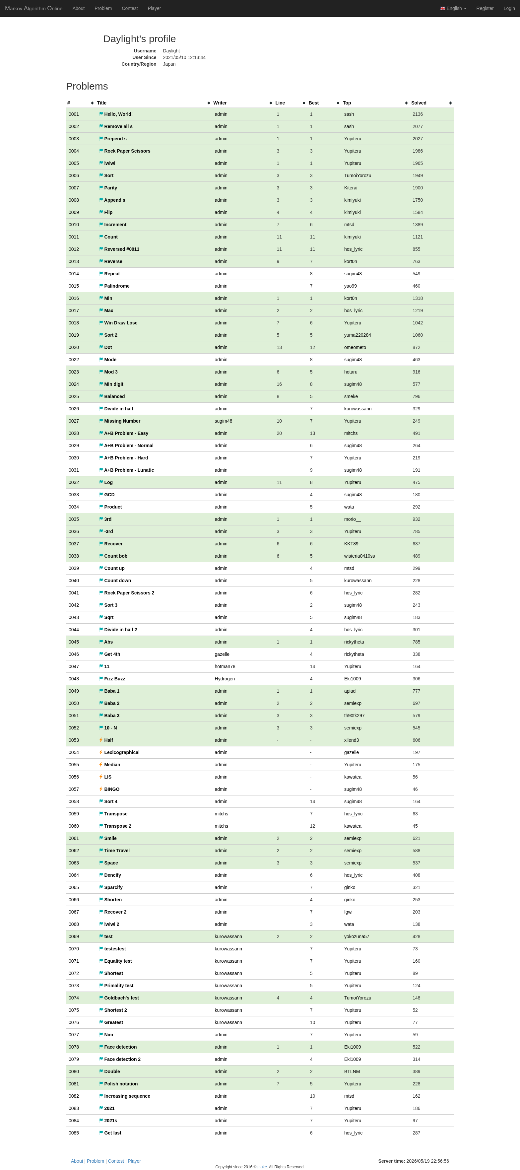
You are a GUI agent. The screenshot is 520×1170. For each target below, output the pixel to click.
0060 (74, 826)
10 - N (107, 727)
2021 (106, 1108)
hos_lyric (353, 249)
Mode (107, 359)
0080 (74, 1071)
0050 (74, 703)
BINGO (109, 789)
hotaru (351, 372)
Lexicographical (119, 752)
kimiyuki (352, 200)
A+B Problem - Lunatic (126, 470)
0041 (74, 592)
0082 (74, 1096)
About (79, 8)
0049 (74, 691)
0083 (74, 1108)
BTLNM (352, 1071)
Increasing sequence (124, 1096)
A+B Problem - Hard (123, 457)
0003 (74, 138)
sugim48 (353, 273)
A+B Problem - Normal (126, 445)
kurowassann (358, 408)
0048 (74, 678)
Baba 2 (109, 703)
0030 (74, 457)
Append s (111, 200)
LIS (105, 777)
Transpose (113, 813)
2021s (107, 1120)
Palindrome (114, 286)
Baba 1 (109, 691)
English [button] (453, 8)
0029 (74, 445)
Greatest (110, 1022)
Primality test (116, 985)
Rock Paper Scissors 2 (126, 592)
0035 (74, 519)
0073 (74, 985)
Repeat (109, 273)
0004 (74, 151)
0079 (74, 1059)
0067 (74, 912)
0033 (74, 494)
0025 (74, 396)
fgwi (348, 912)
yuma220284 (357, 335)
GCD (106, 494)
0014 (74, 273)
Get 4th (109, 654)
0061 (74, 838)
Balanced (111, 396)
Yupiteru (352, 138)
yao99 (350, 286)
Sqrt (106, 617)
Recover (110, 543)
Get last (109, 1133)
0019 (74, 335)
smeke (351, 396)
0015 (74, 286)
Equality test (115, 961)
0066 (74, 899)
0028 (74, 433)
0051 (74, 715)
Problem (103, 8)
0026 (74, 408)
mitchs (351, 433)
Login (509, 8)
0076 (74, 1022)
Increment (112, 224)
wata (349, 507)
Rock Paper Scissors (124, 151)
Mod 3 (108, 372)
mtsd (349, 224)
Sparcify (110, 887)
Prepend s (112, 138)
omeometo (355, 347)
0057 (74, 789)
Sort (106, 175)
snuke (261, 1167)
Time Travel (114, 850)
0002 (74, 126)
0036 (74, 531)
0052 (74, 727)
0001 (74, 114)
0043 (74, 617)
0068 (74, 924)
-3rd (105, 531)
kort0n (350, 261)
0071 (74, 961)
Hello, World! (115, 114)
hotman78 (225, 666)
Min (105, 298)
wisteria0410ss (359, 556)
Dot (105, 347)
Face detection (117, 1047)
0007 (74, 187)
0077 (74, 1034)
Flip (105, 212)
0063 (74, 862)
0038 (74, 556)
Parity (107, 187)
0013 (74, 261)
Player (154, 8)
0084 (74, 1120)
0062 (74, 850)
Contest (130, 8)
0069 (74, 936)
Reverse (110, 261)
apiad (350, 691)
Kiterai (351, 187)
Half (105, 740)
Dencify (109, 875)
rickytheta (354, 642)
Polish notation (118, 1083)
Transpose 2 (115, 826)
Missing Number (119, 421)
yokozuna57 (356, 936)
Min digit (110, 384)
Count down (114, 580)
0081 (74, 1083)
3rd (105, 519)
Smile (107, 838)
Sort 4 (108, 801)
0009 (74, 212)
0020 (74, 347)
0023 (74, 372)
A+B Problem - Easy (123, 433)
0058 (74, 801)
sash (349, 114)
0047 (74, 666)
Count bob (113, 556)
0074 (74, 997)
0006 (74, 175)
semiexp (352, 703)
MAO (34, 8)
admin (221, 114)
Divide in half (115, 408)
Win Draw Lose (118, 322)
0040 (74, 580)
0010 (74, 224)
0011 (74, 237)
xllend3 (351, 740)
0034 (74, 507)
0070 (74, 948)
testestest (112, 948)
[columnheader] (81, 103)
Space (108, 862)
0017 (74, 310)
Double (109, 1071)
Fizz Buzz (111, 678)
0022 (74, 359)
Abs (105, 642)
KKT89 (351, 543)
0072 (74, 973)
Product (110, 507)
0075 (74, 1010)
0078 (74, 1047)
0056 (74, 777)
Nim (105, 1034)
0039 (74, 568)
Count (108, 237)
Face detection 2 (119, 1059)
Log (105, 482)
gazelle (222, 654)
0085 (74, 1133)
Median (109, 764)
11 (103, 666)
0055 (74, 764)
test (105, 936)
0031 (74, 470)
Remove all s (115, 126)
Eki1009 (352, 678)
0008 (74, 200)
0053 (74, 740)
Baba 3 (109, 715)
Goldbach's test (118, 997)
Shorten (110, 899)
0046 (74, 654)
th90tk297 (354, 715)
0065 (74, 887)
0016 (74, 298)
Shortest (110, 973)
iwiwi (106, 163)
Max (105, 310)
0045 (74, 642)
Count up (111, 568)
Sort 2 (108, 335)
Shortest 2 (112, 1010)
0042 (74, 605)
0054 (74, 752)
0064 (74, 875)
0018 (74, 322)
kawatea (352, 777)
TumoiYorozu (357, 175)
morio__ (352, 519)
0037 (74, 543)
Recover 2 (112, 912)
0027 (74, 421)
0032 (74, 482)
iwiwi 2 (108, 924)
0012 (74, 249)
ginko (349, 887)
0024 (74, 384)
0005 (74, 163)
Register (485, 8)
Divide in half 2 (117, 629)
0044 (74, 629)
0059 (74, 813)
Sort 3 (108, 605)
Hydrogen (225, 678)
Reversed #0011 (119, 249)
